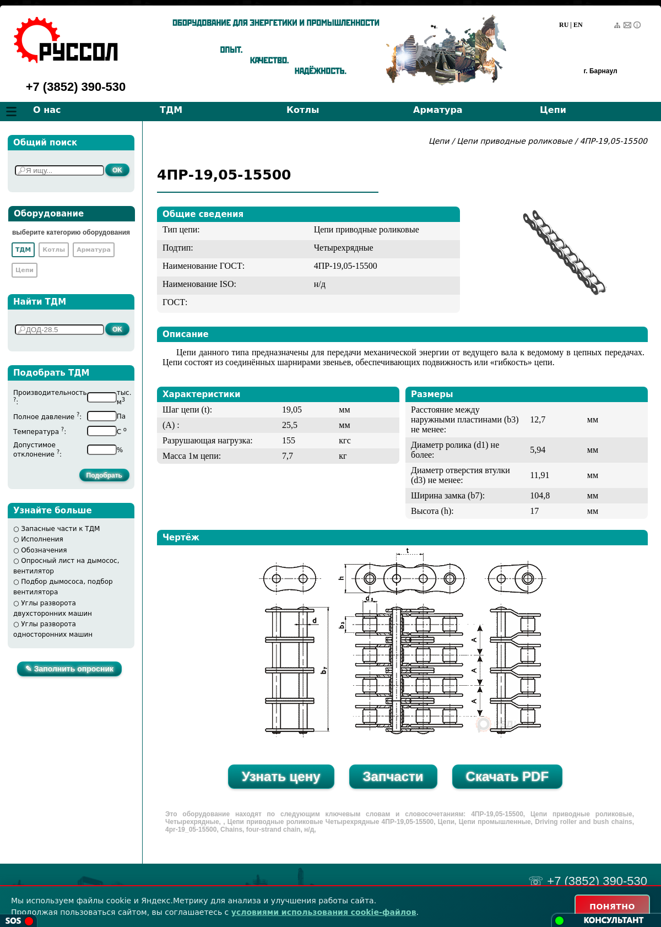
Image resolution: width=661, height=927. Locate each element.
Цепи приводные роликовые (514, 141)
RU (563, 25)
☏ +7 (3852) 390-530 (587, 881)
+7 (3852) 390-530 (76, 87)
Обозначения (44, 550)
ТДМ (171, 110)
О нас (47, 110)
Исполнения (42, 539)
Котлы (302, 110)
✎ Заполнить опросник (69, 668)
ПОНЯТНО (612, 906)
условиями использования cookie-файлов (323, 912)
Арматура (438, 110)
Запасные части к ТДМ (60, 529)
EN (578, 25)
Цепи (553, 110)
